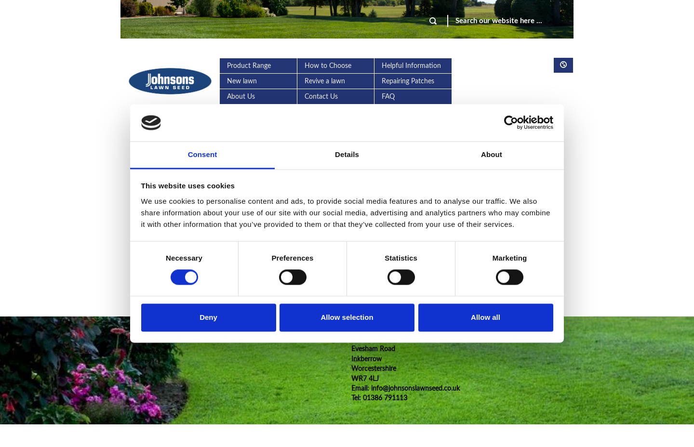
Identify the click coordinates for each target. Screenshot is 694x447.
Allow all (485, 317)
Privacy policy (140, 351)
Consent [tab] (202, 154)
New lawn (242, 81)
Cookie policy (140, 361)
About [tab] (491, 154)
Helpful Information (411, 66)
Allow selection (346, 317)
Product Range (249, 66)
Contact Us (321, 96)
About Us (241, 96)
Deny (208, 317)
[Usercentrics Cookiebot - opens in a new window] (511, 123)
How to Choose (328, 66)
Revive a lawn (325, 81)
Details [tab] (347, 154)
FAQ (388, 96)
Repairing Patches (408, 81)
